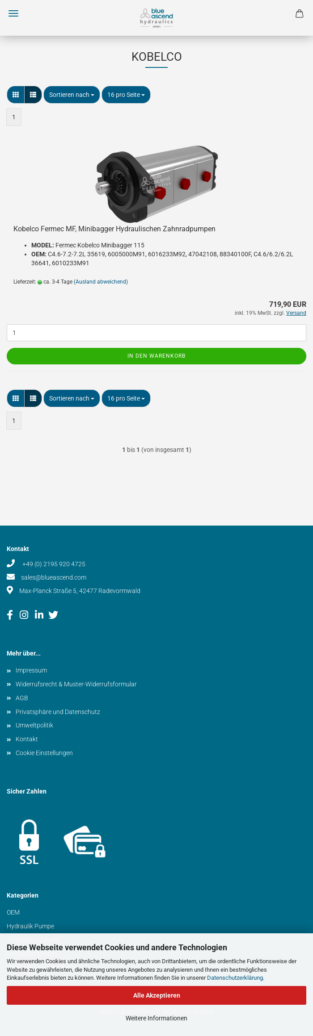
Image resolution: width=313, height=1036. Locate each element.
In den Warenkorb (156, 356)
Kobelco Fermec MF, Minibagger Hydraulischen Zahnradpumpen (114, 229)
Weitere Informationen (156, 1018)
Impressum (31, 670)
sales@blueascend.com (53, 577)
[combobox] (71, 95)
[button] (16, 95)
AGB (22, 698)
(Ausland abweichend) (101, 282)
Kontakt (27, 739)
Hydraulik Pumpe (30, 926)
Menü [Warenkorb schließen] (13, 13)
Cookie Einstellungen (44, 752)
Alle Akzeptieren (156, 995)
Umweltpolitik (34, 725)
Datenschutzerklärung (235, 977)
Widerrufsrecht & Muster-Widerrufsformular (76, 684)
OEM (13, 912)
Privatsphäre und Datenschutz (58, 711)
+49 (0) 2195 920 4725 (53, 564)
